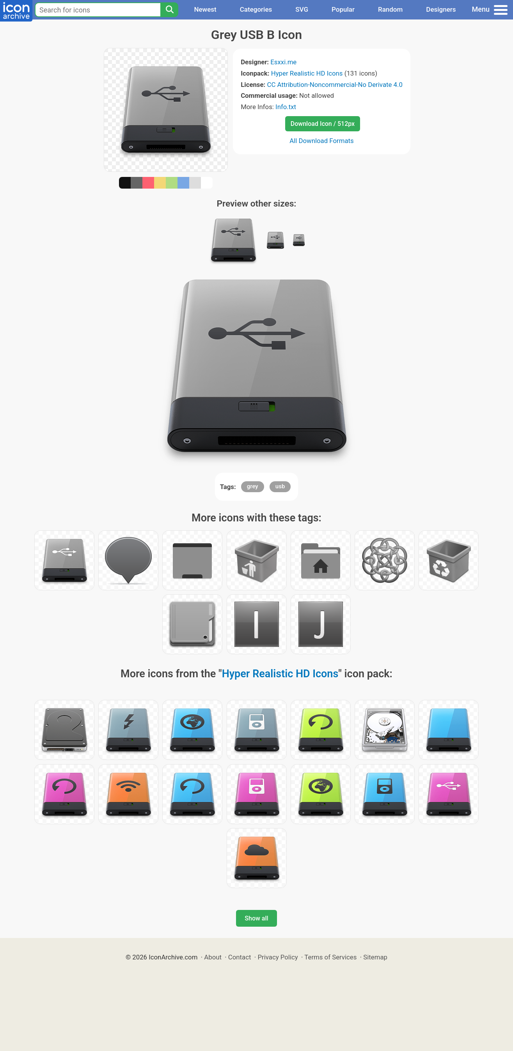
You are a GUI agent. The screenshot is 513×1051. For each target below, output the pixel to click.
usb (280, 486)
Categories (256, 9)
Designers (441, 9)
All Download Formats (321, 141)
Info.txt (285, 107)
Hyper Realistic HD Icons (307, 73)
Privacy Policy (277, 957)
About (213, 957)
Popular (343, 9)
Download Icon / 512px (323, 123)
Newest (205, 9)
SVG (301, 9)
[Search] (169, 9)
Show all (256, 918)
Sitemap (375, 957)
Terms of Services (330, 957)
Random (390, 9)
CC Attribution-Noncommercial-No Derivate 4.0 (334, 84)
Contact (239, 957)
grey (252, 486)
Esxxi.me (283, 62)
